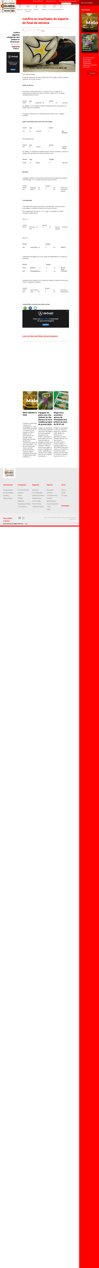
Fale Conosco (7, 498)
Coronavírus (22, 507)
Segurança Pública (28, 10)
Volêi (48, 509)
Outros (63, 490)
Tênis (49, 507)
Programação (8, 490)
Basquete (50, 490)
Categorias (22, 485)
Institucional (8, 485)
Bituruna (35, 490)
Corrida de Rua (52, 495)
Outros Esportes (52, 504)
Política (36, 9)
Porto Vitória (36, 504)
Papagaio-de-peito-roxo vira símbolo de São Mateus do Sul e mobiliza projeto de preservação (45, 418)
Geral (61, 9)
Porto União (36, 501)
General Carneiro (38, 495)
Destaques (65, 506)
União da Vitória (38, 507)
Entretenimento (54, 9)
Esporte (44, 9)
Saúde (63, 493)
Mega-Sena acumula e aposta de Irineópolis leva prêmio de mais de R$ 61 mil (60, 418)
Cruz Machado (37, 493)
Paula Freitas (36, 498)
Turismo (64, 495)
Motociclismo (51, 501)
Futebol (49, 498)
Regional (20, 9)
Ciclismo (50, 493)
